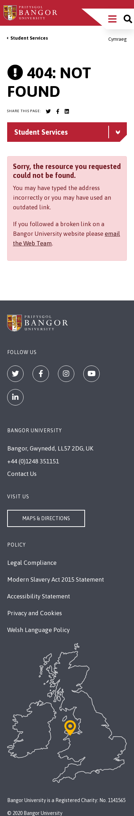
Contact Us (21, 473)
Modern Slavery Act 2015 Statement (55, 579)
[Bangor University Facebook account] (57, 111)
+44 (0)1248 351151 (33, 461)
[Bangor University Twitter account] (48, 111)
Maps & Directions (46, 518)
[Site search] (128, 19)
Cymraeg (117, 39)
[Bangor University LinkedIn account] (67, 111)
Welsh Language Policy (38, 629)
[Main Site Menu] (112, 19)
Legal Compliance (31, 562)
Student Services (29, 38)
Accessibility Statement (38, 596)
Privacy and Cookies (34, 613)
